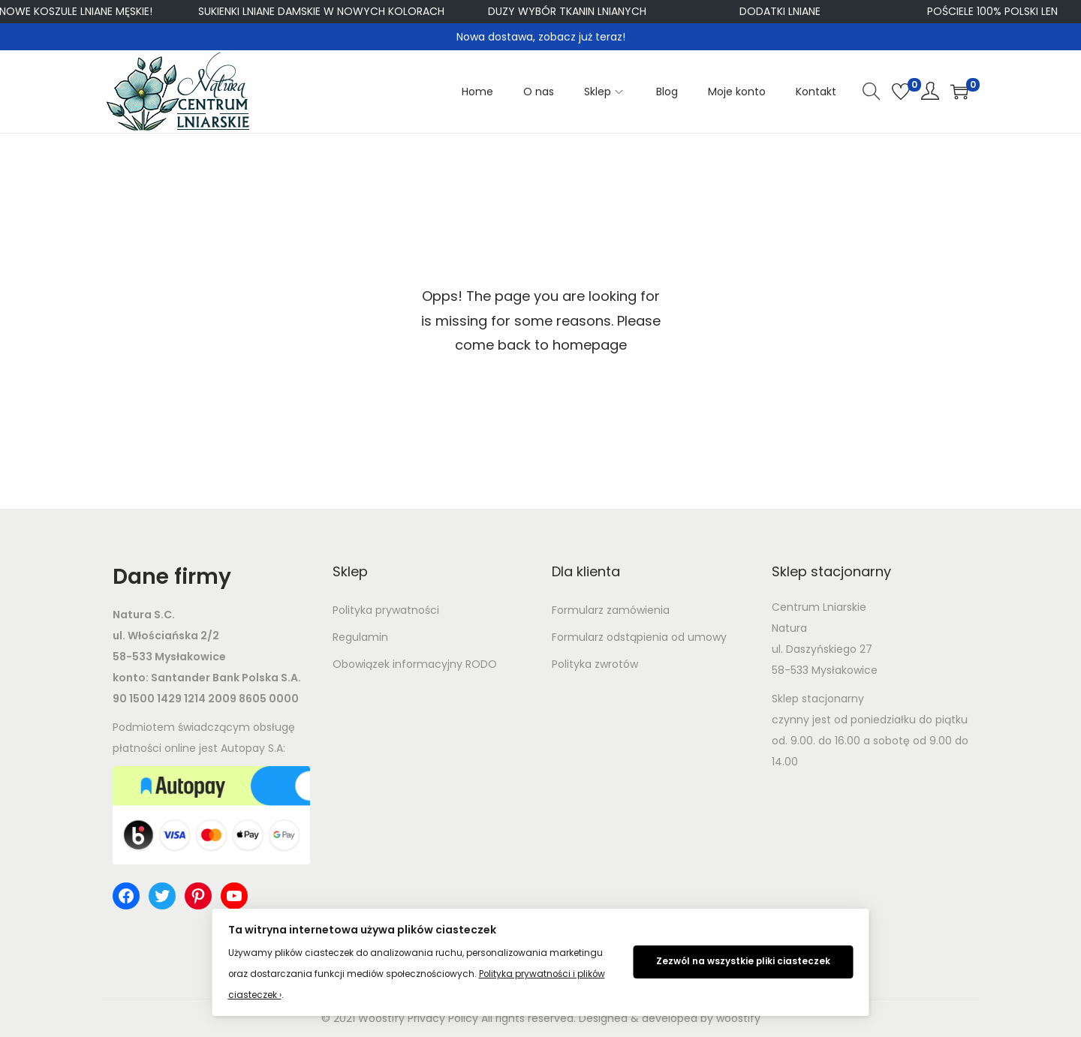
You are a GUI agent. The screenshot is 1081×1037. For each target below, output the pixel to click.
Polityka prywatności (386, 610)
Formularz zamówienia (611, 610)
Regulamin (360, 637)
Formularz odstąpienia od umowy (639, 637)
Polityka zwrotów (595, 664)
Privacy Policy (443, 1018)
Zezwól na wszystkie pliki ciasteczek (743, 961)
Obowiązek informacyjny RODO (415, 664)
